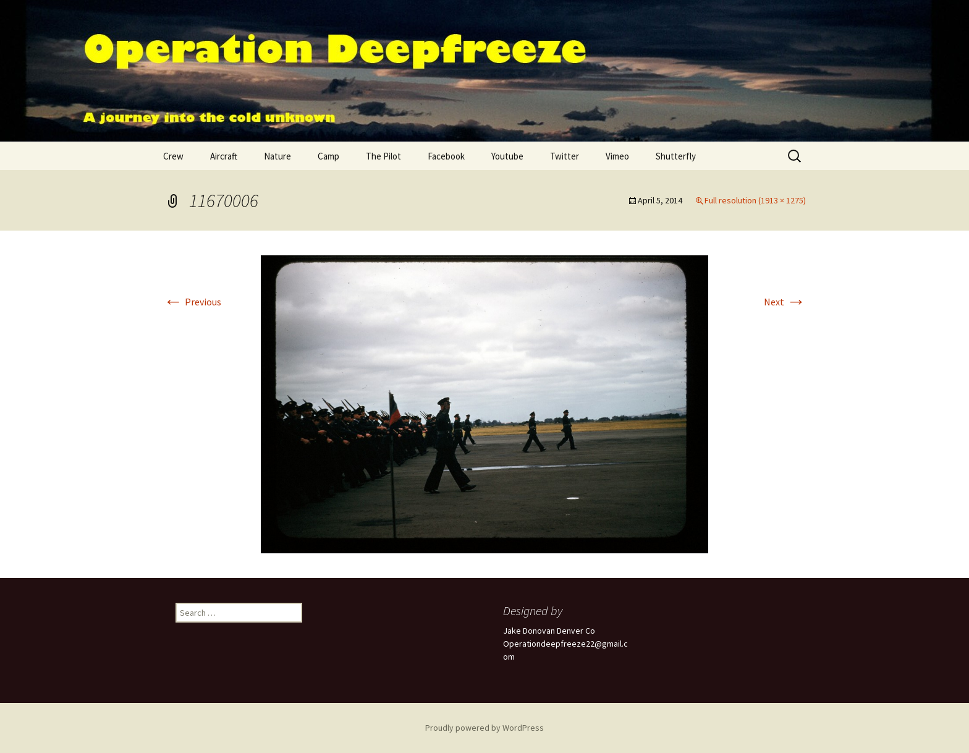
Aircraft (223, 156)
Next (785, 302)
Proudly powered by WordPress (484, 727)
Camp (328, 156)
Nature (277, 156)
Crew (173, 156)
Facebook (446, 156)
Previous (192, 302)
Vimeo (617, 156)
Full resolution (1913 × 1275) (755, 200)
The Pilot (383, 156)
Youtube (507, 156)
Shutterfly (676, 156)
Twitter (564, 156)
